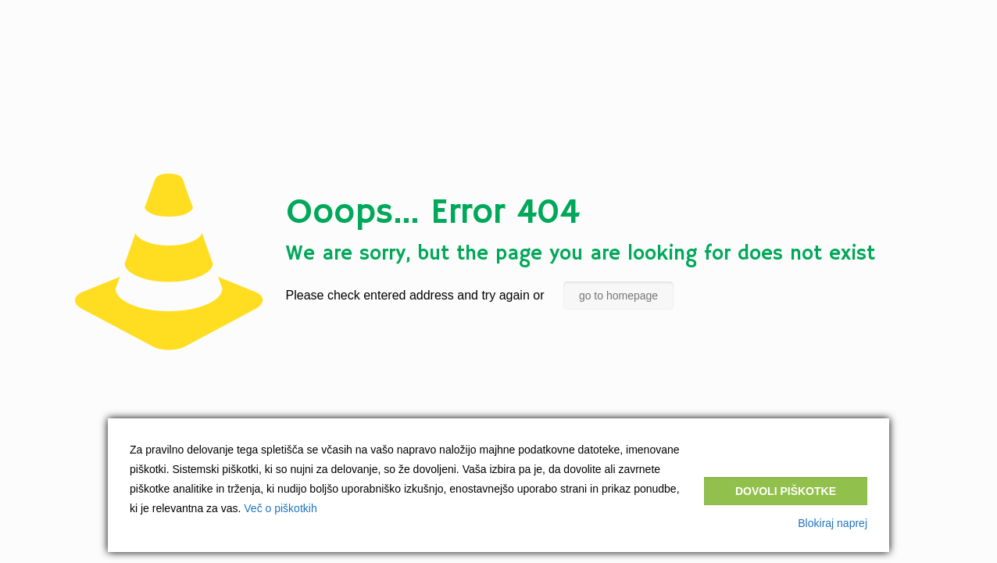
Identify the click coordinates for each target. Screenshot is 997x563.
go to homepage (618, 295)
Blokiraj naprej (832, 523)
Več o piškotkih (280, 508)
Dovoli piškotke (785, 491)
